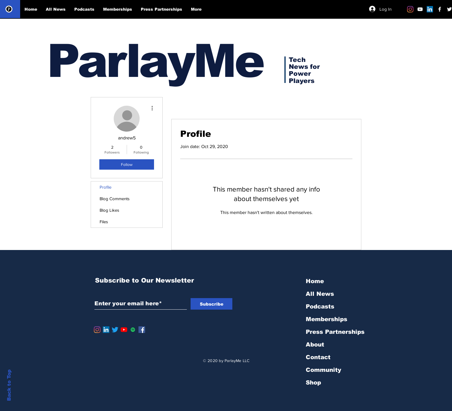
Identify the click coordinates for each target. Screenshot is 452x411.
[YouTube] (124, 329)
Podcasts (320, 306)
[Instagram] (410, 9)
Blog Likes (109, 210)
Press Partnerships (335, 332)
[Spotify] (133, 329)
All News (320, 294)
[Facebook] (141, 329)
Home (315, 281)
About (315, 344)
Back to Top (9, 385)
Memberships (326, 319)
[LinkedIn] (430, 9)
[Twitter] (115, 329)
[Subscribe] (211, 304)
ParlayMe (155, 61)
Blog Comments (115, 198)
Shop (313, 382)
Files (104, 221)
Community (323, 370)
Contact (318, 357)
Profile (105, 187)
